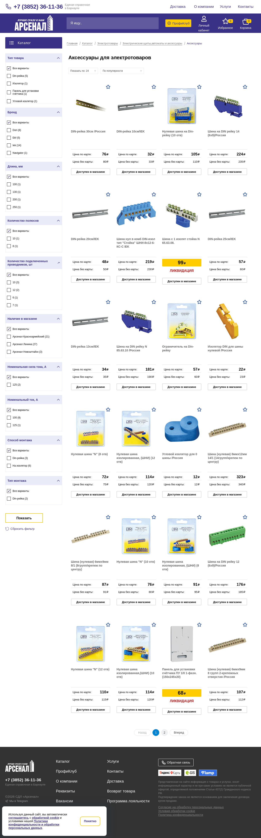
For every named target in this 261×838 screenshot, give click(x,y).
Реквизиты (65, 791)
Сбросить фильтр (23, 528)
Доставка (115, 781)
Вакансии (64, 801)
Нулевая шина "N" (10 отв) (135, 561)
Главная (72, 43)
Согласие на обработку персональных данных (191, 807)
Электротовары (107, 43)
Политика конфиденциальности (180, 814)
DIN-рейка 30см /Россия (88, 131)
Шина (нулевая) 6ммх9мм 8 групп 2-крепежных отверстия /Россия (226, 673)
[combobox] (83, 71)
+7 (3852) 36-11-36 (38, 7)
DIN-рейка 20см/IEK (85, 239)
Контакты (115, 771)
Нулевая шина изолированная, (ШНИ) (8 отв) (180, 565)
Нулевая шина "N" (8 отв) (89, 454)
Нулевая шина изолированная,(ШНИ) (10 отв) (135, 673)
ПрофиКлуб (66, 771)
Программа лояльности (128, 801)
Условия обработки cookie (176, 811)
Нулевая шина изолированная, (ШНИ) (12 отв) (135, 457)
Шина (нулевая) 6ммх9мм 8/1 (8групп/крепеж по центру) (89, 565)
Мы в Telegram (16, 801)
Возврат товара (121, 791)
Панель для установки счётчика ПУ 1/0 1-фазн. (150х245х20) (179, 673)
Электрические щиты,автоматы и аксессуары (152, 43)
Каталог (87, 43)
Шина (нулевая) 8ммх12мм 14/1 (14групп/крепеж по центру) (227, 457)
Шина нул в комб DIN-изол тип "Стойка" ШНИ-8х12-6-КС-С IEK (135, 242)
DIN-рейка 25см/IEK (222, 239)
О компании (67, 781)
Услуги (113, 761)
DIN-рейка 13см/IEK (85, 346)
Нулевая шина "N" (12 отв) (90, 669)
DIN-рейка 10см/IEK (130, 131)
